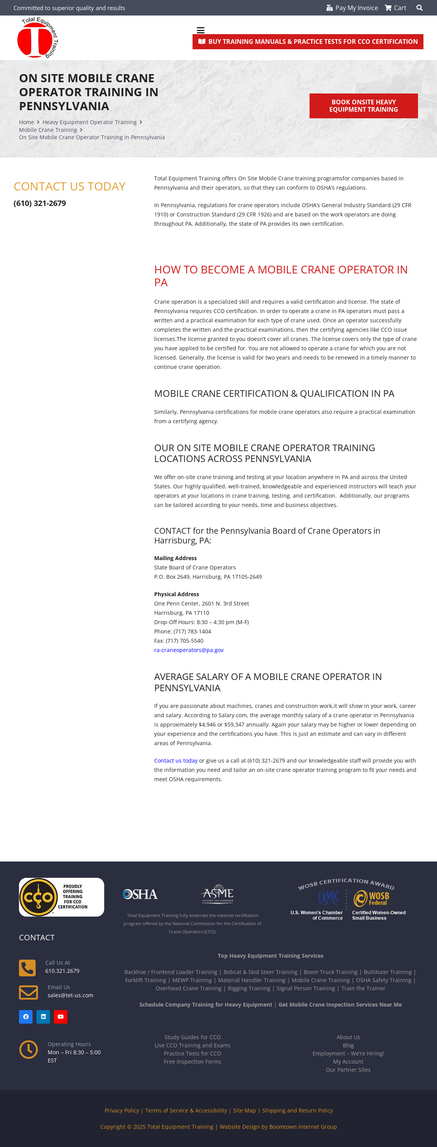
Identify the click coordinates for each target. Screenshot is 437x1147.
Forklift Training (145, 980)
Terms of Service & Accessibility (186, 1110)
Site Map (244, 1110)
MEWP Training (192, 980)
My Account (348, 1061)
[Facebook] (26, 1017)
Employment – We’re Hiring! (348, 1053)
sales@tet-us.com (70, 995)
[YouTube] (60, 1017)
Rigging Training (249, 988)
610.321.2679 (62, 970)
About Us (348, 1037)
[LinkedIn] (43, 1017)
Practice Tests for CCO (192, 1053)
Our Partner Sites (348, 1069)
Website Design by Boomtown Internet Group (278, 1126)
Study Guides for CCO (193, 1037)
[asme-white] (231, 894)
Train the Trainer (363, 988)
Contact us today (176, 760)
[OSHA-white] (153, 894)
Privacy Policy (122, 1110)
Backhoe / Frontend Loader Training (170, 972)
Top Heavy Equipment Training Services (270, 955)
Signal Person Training (306, 988)
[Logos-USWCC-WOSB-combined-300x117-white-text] (348, 900)
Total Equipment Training (180, 1126)
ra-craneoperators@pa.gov (189, 650)
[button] (308, 30)
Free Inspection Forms (192, 1061)
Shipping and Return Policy (297, 1110)
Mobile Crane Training (321, 980)
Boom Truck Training (331, 972)
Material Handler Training (252, 980)
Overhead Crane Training (189, 988)
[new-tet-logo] (38, 38)
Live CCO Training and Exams (193, 1045)
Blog (348, 1045)
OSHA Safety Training (383, 980)
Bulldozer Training (388, 972)
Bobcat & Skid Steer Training (261, 972)
